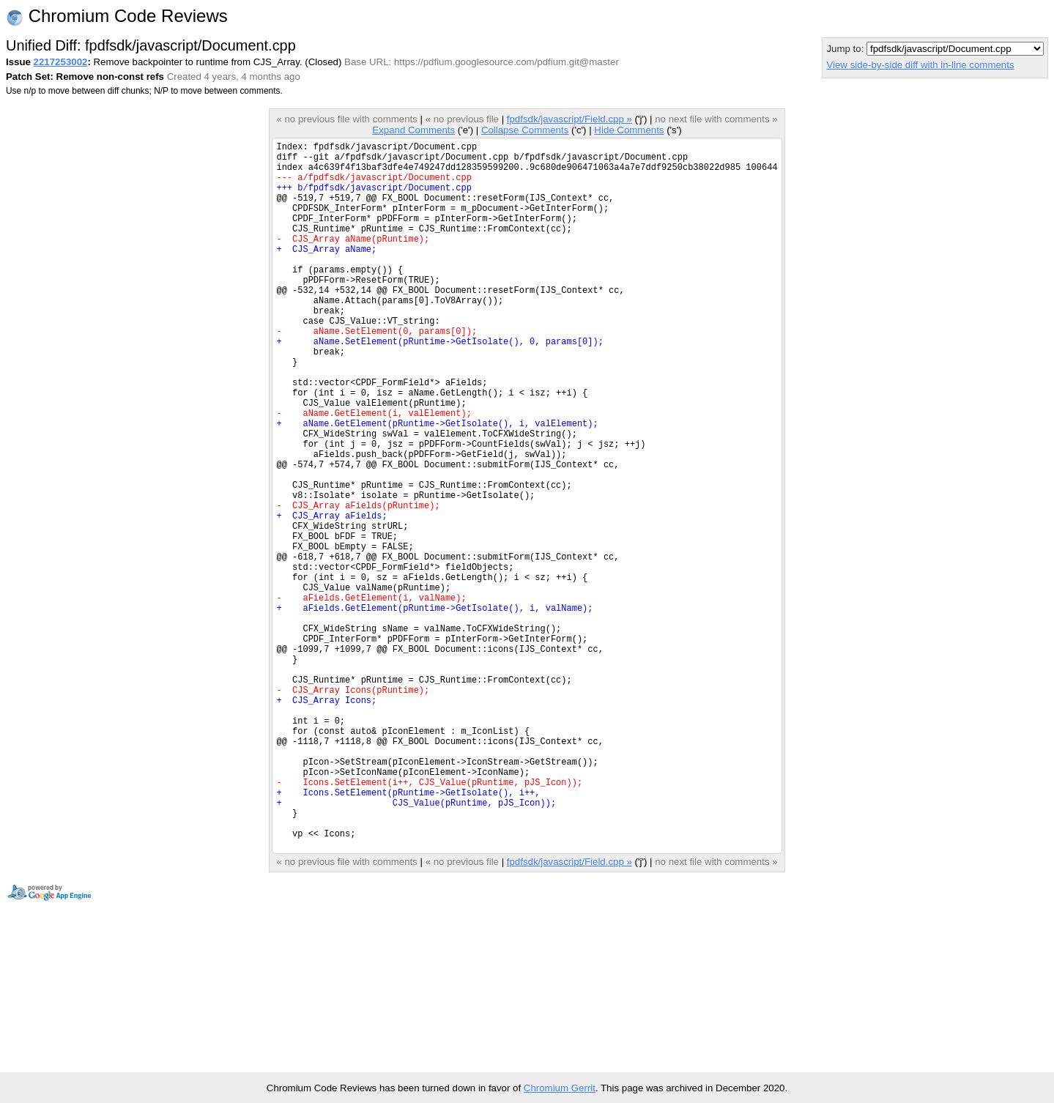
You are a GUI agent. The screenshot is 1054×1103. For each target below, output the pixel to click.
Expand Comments (413, 130)
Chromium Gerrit (559, 1087)
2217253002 (61, 61)
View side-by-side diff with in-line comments (920, 64)
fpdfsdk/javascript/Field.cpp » (569, 119)
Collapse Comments (524, 130)
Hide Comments (629, 130)
